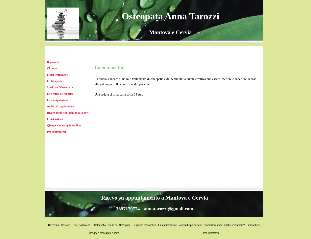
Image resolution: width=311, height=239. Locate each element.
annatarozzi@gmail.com (168, 208)
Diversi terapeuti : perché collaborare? (70, 112)
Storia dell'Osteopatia (60, 87)
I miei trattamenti (57, 74)
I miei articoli (55, 119)
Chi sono (52, 68)
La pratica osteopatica (60, 93)
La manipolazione (57, 100)
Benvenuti (53, 62)
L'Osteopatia (54, 81)
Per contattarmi (56, 131)
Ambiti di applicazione (60, 106)
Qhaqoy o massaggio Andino (64, 125)
